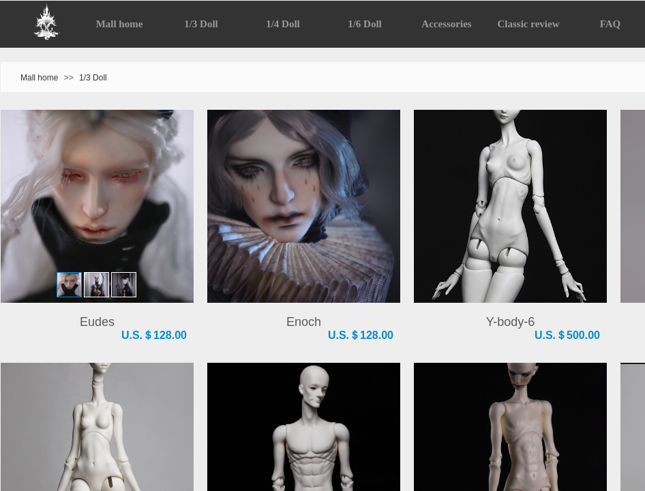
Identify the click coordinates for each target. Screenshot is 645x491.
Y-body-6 (510, 322)
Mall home (39, 78)
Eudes (97, 322)
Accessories (446, 23)
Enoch (303, 322)
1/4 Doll (283, 23)
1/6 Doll (365, 23)
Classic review (529, 23)
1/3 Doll (93, 78)
